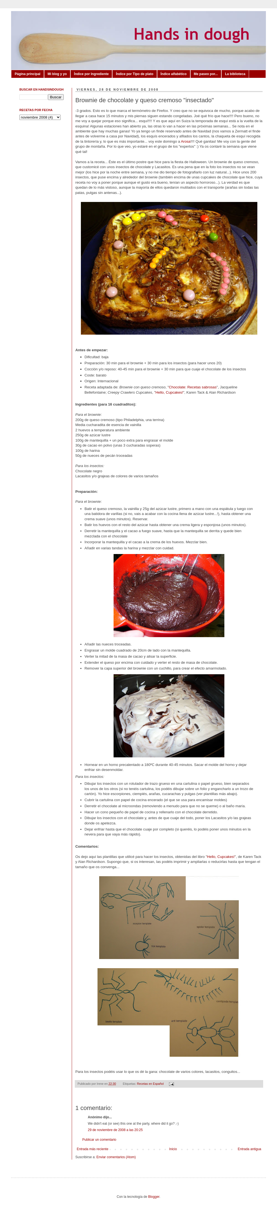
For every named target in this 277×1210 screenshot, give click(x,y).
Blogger (154, 1197)
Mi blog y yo (57, 74)
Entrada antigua (249, 1149)
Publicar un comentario (99, 1140)
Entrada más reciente (92, 1149)
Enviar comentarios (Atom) (116, 1157)
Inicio (173, 1149)
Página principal (27, 74)
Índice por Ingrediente (91, 74)
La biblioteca (235, 74)
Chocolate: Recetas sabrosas (193, 387)
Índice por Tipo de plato (134, 74)
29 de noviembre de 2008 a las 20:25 (115, 1130)
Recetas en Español (150, 1083)
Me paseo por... (206, 74)
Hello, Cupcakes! (169, 392)
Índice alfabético (174, 74)
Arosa (185, 141)
